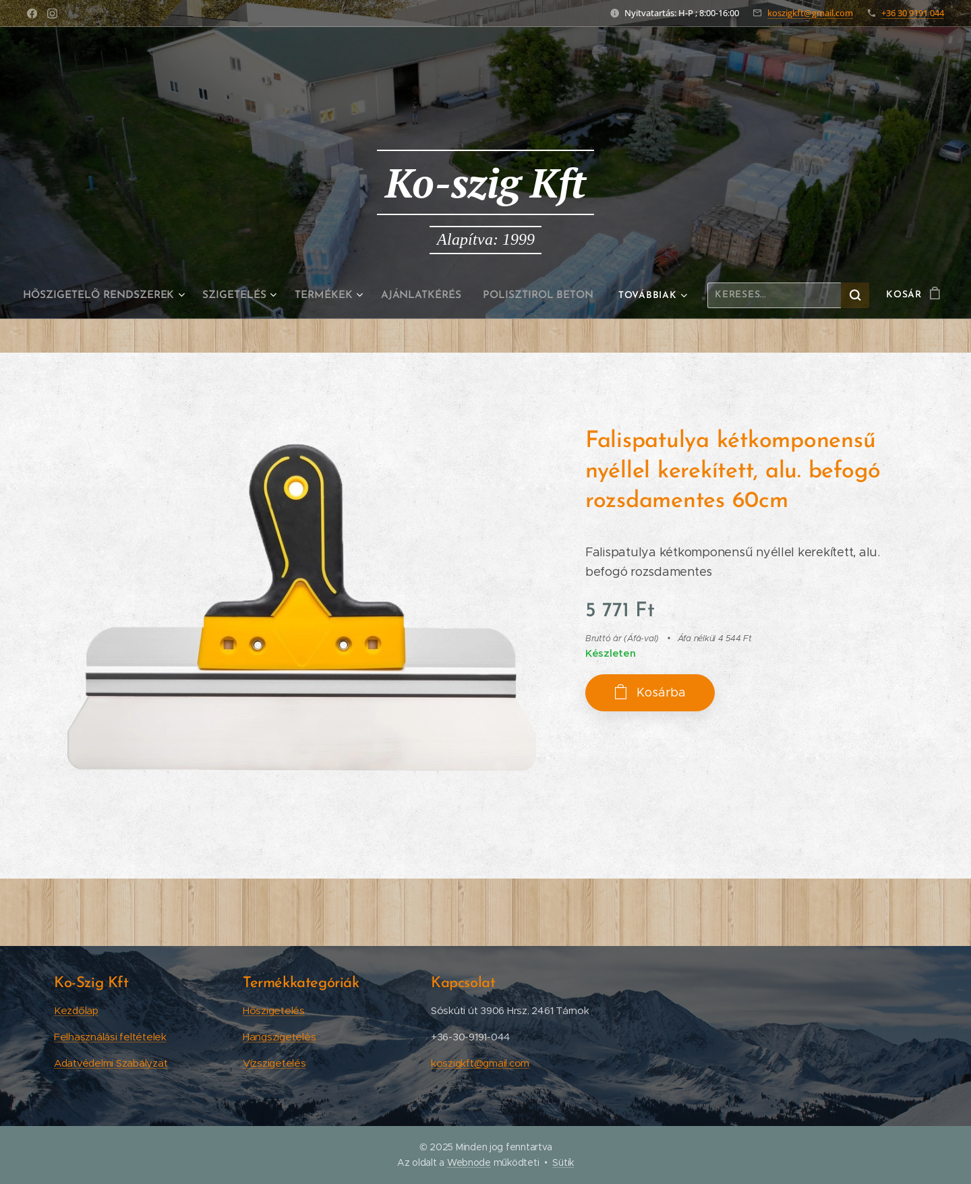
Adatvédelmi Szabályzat (110, 1063)
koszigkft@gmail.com (810, 13)
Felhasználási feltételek (110, 1036)
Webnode (469, 1162)
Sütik (563, 1162)
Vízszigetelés (274, 1063)
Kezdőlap (76, 1010)
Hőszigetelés (274, 1010)
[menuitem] (112, 295)
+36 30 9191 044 (912, 13)
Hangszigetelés (279, 1036)
